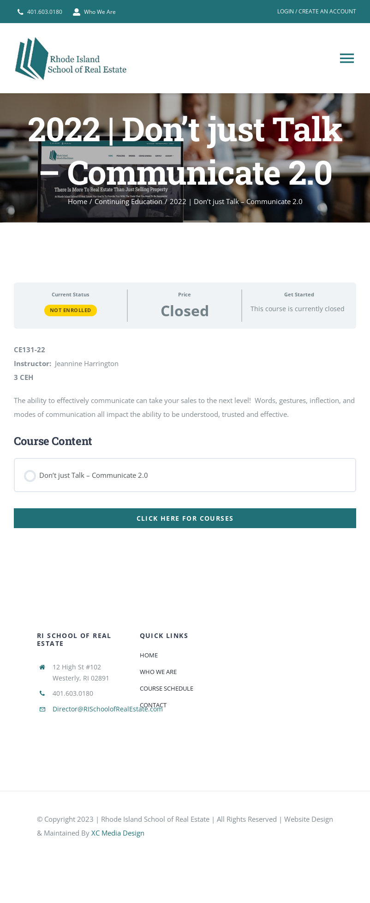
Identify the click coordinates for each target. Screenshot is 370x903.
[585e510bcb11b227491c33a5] (106, 850)
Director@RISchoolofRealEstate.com (108, 708)
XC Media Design (117, 832)
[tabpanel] (185, 402)
